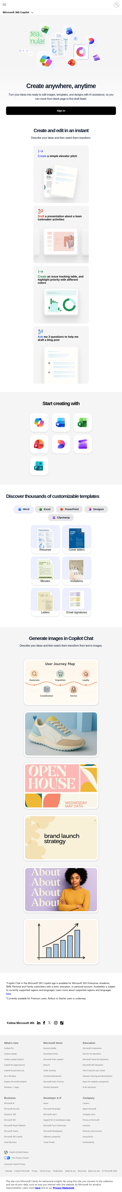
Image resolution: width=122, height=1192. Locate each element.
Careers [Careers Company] (86, 1103)
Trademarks (58, 1171)
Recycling (82, 1171)
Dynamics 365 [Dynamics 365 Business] (10, 1114)
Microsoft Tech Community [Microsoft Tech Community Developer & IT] (54, 1125)
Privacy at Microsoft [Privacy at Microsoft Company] (91, 1120)
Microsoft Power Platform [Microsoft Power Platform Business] (14, 1125)
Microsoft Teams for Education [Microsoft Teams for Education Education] (95, 1059)
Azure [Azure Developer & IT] (45, 1103)
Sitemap (8, 1171)
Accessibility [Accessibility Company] (88, 1136)
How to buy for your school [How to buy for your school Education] (94, 1070)
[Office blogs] (62, 1022)
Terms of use (45, 1171)
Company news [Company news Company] (89, 1114)
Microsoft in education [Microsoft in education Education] (92, 1048)
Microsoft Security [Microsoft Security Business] (11, 1108)
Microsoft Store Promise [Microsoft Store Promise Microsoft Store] (53, 1081)
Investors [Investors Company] (86, 1125)
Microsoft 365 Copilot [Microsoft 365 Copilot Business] (13, 1136)
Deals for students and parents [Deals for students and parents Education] (96, 1081)
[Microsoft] (61, 3)
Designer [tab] (96, 509)
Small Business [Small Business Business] (10, 1142)
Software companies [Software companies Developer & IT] (51, 1136)
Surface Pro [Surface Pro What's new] (9, 1048)
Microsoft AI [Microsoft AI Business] (9, 1103)
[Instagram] (55, 1022)
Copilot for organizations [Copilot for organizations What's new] (14, 1065)
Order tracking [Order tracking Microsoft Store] (49, 1070)
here (8, 993)
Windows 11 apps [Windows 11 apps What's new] (11, 1087)
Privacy (35, 1171)
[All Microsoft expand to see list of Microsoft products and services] (4, 5)
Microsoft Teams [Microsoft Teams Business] (11, 1131)
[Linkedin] (38, 1022)
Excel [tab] (44, 509)
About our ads (94, 1171)
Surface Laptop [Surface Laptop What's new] (10, 1053)
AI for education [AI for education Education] (89, 1087)
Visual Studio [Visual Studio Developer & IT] (49, 1142)
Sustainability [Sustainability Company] (88, 1142)
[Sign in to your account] (116, 5)
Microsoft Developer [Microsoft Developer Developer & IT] (52, 1108)
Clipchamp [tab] (61, 517)
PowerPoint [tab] (69, 509)
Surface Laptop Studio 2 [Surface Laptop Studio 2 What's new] (14, 1059)
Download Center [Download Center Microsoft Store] (50, 1053)
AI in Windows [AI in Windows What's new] (10, 1076)
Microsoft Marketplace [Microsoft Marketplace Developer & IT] (52, 1131)
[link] (61, 174)
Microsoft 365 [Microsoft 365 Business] (10, 1120)
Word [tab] (23, 509)
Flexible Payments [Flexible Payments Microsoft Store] (50, 1087)
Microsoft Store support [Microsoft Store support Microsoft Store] (53, 1059)
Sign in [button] (61, 110)
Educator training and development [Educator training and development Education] (97, 1076)
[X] (49, 1022)
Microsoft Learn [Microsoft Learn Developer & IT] (50, 1114)
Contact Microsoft (21, 1171)
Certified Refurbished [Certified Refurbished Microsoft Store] (52, 1076)
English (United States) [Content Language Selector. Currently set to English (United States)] (19, 1152)
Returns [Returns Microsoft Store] (46, 1065)
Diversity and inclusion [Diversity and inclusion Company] (92, 1131)
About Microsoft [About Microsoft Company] (89, 1108)
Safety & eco (70, 1171)
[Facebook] (44, 1022)
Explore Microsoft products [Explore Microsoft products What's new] (15, 1081)
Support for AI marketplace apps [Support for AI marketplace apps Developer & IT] (56, 1120)
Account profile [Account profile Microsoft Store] (49, 1048)
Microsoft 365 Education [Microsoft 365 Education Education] (93, 1065)
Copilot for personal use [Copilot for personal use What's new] (14, 1070)
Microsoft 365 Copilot (16, 12)
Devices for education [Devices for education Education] (92, 1053)
